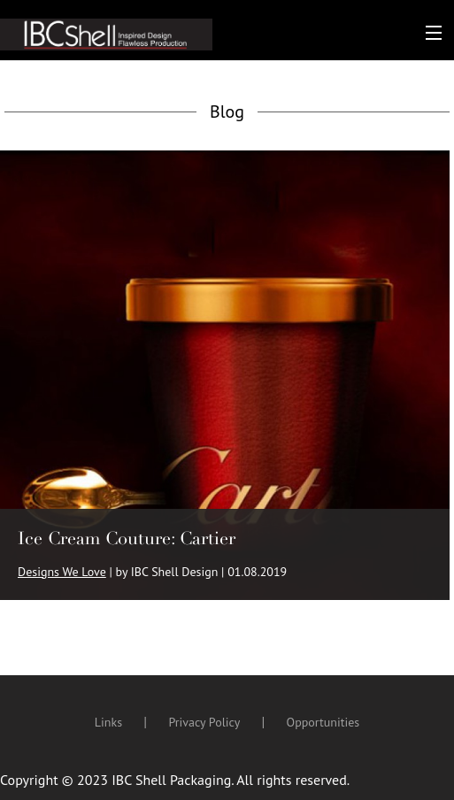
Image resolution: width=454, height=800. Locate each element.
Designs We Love (62, 572)
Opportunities (323, 722)
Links (108, 722)
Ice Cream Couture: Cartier (126, 538)
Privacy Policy (204, 722)
